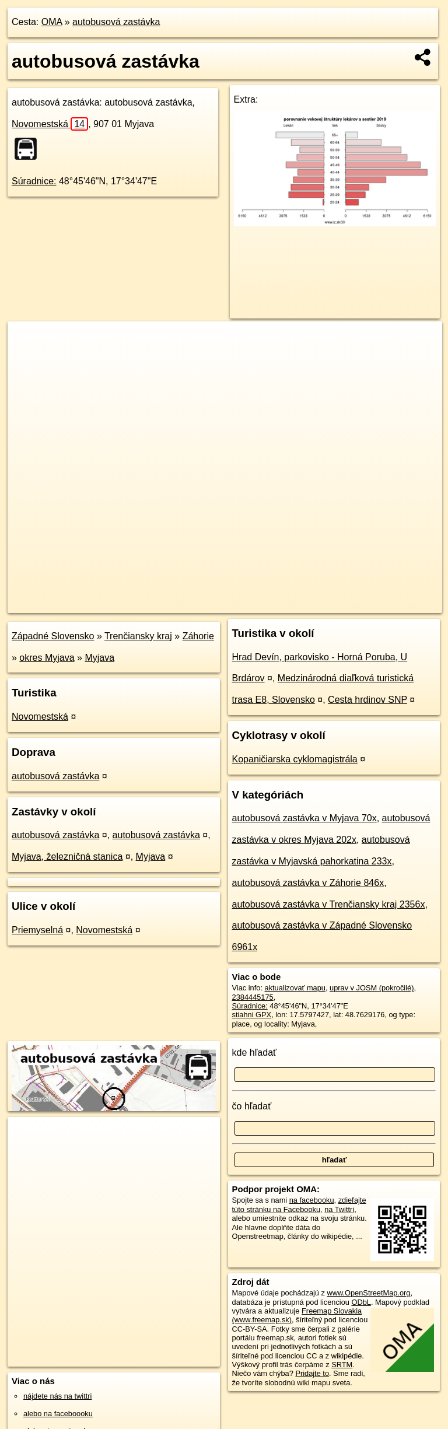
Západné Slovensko (53, 636)
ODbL (360, 1302)
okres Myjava (46, 658)
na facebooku (311, 1200)
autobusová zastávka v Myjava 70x (304, 818)
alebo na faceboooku (58, 1413)
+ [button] (28, 341)
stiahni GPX (252, 1014)
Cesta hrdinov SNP (367, 700)
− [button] (28, 359)
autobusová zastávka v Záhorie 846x (308, 883)
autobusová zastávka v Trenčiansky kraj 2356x (328, 904)
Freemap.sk (301, 603)
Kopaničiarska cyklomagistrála (295, 759)
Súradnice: (34, 181)
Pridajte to (312, 1373)
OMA (51, 22)
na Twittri (339, 1209)
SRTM (341, 1364)
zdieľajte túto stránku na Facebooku (299, 1204)
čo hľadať (252, 1106)
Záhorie (198, 636)
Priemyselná (37, 930)
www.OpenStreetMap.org (368, 1292)
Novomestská (50, 124)
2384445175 (253, 997)
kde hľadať (254, 1052)
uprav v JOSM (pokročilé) (372, 987)
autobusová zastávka (116, 22)
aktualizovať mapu (295, 987)
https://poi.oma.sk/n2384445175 (390, 603)
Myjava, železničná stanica (67, 856)
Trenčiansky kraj (138, 636)
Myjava (99, 658)
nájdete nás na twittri (57, 1396)
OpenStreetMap (241, 603)
